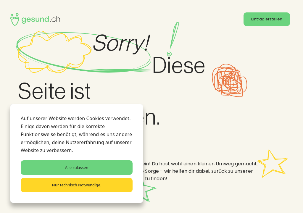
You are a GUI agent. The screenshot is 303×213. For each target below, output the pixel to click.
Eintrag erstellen (266, 19)
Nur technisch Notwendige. (76, 185)
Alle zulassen (76, 167)
